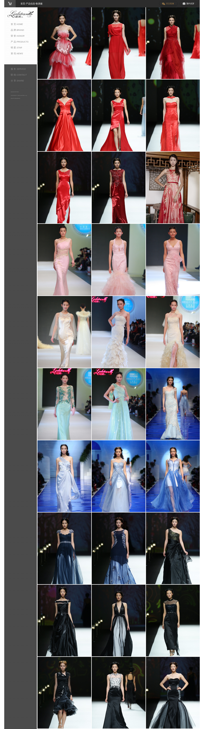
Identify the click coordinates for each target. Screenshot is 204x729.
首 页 (17, 24)
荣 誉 (17, 36)
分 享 (17, 80)
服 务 (18, 69)
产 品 (20, 41)
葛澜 (20, 14)
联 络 (19, 74)
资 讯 (17, 53)
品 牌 (17, 30)
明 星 (16, 47)
